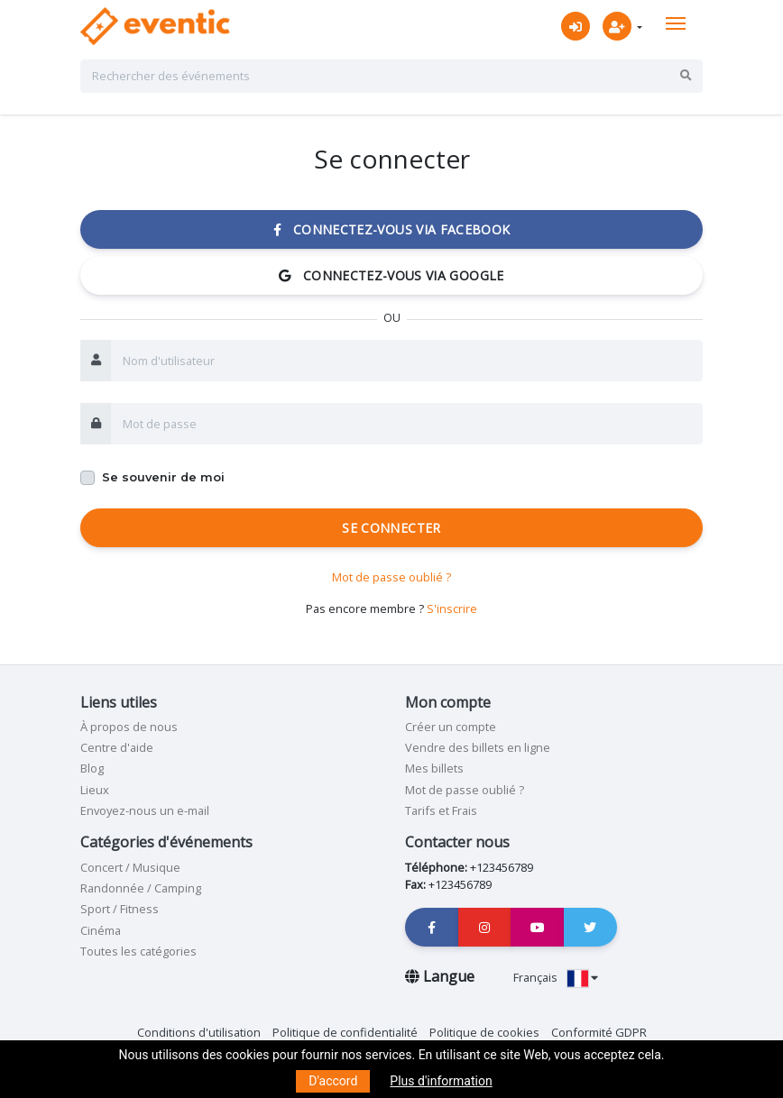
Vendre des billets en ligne (477, 747)
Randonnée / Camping (140, 888)
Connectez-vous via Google (391, 275)
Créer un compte (450, 726)
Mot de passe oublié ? (391, 577)
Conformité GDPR (599, 1032)
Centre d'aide (116, 747)
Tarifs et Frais (441, 810)
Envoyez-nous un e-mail (144, 810)
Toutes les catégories (138, 951)
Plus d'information (441, 1081)
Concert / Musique (130, 867)
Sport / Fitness (119, 909)
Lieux (94, 790)
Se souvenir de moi (163, 477)
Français (555, 977)
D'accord (333, 1081)
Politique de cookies (484, 1032)
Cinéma (100, 930)
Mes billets (434, 768)
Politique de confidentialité (345, 1032)
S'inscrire (452, 608)
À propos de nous (129, 726)
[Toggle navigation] (675, 23)
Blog (92, 768)
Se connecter (391, 527)
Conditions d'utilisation (199, 1032)
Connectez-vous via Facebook (392, 229)
